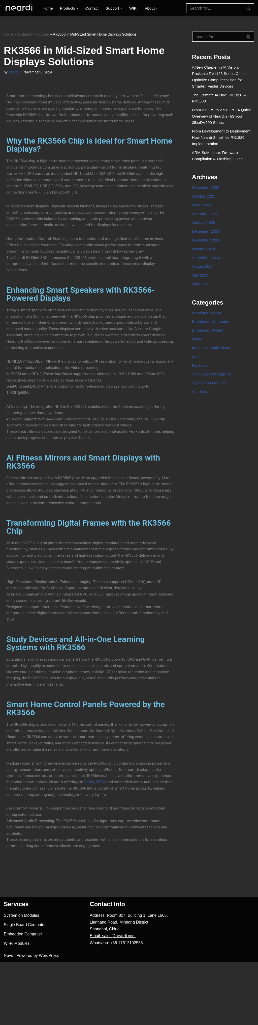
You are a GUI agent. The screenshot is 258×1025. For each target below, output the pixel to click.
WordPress (49, 1018)
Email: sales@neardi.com (113, 999)
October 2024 (204, 263)
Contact (94, 8)
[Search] (214, 8)
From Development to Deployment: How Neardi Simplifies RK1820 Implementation (223, 145)
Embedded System (209, 349)
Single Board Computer (213, 396)
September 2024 (207, 273)
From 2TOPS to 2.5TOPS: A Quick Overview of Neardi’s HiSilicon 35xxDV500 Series (223, 121)
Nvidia (197, 377)
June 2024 (201, 301)
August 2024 (203, 282)
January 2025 (204, 235)
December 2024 (206, 244)
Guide (197, 359)
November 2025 (206, 198)
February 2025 (205, 226)
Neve (8, 1018)
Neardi (14, 73)
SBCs (125, 839)
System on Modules (21, 978)
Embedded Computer (211, 340)
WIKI (136, 8)
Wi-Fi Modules (205, 415)
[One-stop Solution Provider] (19, 8)
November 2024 (206, 254)
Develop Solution (207, 331)
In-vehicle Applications (212, 368)
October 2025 (204, 207)
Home (48, 8)
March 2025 (202, 216)
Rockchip (200, 387)
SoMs (114, 839)
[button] (79, 8)
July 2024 (200, 291)
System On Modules (33, 34)
